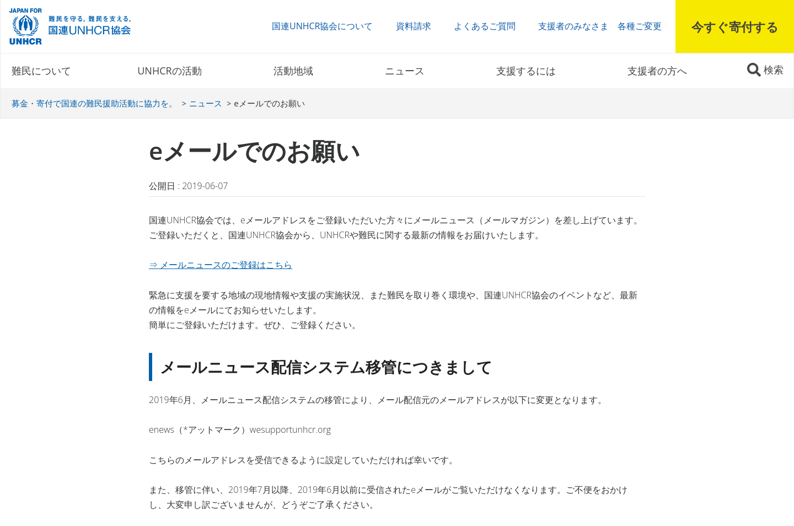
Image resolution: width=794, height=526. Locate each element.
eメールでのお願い (269, 103)
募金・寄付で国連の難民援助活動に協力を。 (94, 103)
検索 (774, 69)
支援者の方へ (657, 70)
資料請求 (413, 26)
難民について (41, 70)
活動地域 (293, 70)
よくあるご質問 (485, 26)
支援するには (526, 70)
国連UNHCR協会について (322, 26)
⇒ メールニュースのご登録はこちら (220, 265)
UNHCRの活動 (169, 70)
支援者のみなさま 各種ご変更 (600, 26)
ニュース (405, 70)
